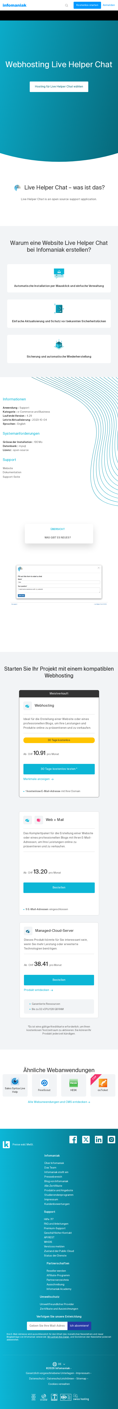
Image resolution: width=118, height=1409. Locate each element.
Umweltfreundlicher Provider (57, 1304)
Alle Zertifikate (53, 1186)
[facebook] (73, 1139)
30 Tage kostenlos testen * (59, 769)
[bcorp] (33, 1398)
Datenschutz (37, 1379)
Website (8, 468)
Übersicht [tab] (58, 529)
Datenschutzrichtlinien (60, 1379)
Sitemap (81, 1379)
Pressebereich (53, 1177)
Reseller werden (56, 1271)
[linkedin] (98, 1139)
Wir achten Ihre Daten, (58, 1337)
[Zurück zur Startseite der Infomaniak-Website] (14, 5)
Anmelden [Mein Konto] (109, 5)
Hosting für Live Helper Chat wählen (59, 86)
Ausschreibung (56, 1284)
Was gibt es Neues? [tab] (58, 537)
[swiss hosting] (81, 1398)
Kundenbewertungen (57, 1204)
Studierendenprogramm (58, 1195)
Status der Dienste (55, 1256)
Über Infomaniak (54, 1163)
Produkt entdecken (36, 990)
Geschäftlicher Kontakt (58, 1233)
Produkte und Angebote (58, 1190)
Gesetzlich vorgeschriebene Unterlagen (50, 1373)
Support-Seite (11, 477)
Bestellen (59, 887)
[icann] (44, 1398)
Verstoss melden (54, 1246)
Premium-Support (55, 1228)
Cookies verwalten (59, 1384)
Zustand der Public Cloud (59, 1251)
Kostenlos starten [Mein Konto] (87, 5)
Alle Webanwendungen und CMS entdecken (57, 1102)
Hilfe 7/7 (48, 1219)
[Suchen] (66, 5)
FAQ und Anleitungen (56, 1224)
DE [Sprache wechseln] (62, 1364)
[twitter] (86, 1139)
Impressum (51, 1199)
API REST (49, 1237)
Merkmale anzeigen (36, 779)
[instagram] (111, 1139)
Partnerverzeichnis (58, 1280)
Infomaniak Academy (59, 1289)
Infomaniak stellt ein (56, 1172)
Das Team (50, 1168)
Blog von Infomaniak (56, 1181)
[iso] (65, 1398)
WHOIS (48, 1242)
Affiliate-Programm (58, 1275)
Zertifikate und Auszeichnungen (59, 1309)
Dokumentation (12, 472)
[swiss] (54, 1398)
